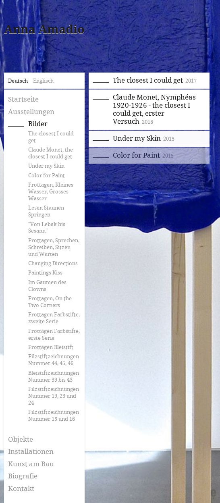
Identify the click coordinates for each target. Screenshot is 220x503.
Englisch (43, 81)
